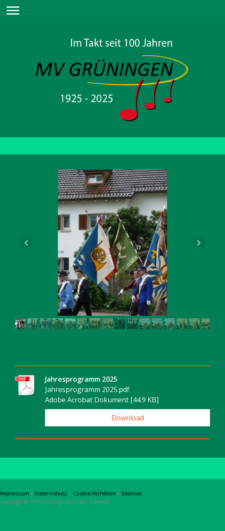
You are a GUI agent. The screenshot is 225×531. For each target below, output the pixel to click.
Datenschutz (51, 493)
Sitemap (131, 493)
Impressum (14, 493)
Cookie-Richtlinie (94, 493)
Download (127, 417)
